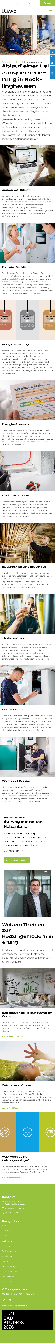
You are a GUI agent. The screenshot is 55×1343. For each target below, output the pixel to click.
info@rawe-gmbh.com (29, 3)
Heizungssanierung (33, 62)
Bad (4, 1225)
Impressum (7, 1282)
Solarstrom (7, 1236)
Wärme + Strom (10, 1108)
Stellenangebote (9, 1251)
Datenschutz (8, 1277)
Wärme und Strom (16, 1085)
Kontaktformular (10, 1271)
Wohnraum (7, 1241)
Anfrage (47, 3)
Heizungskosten (11, 1177)
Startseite (6, 62)
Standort (6, 3)
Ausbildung (7, 1256)
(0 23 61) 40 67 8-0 (18, 3)
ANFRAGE (52, 72)
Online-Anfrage (9, 1266)
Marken (5, 1261)
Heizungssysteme (11, 1036)
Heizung (17, 62)
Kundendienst (8, 1246)
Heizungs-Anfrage (16, 860)
